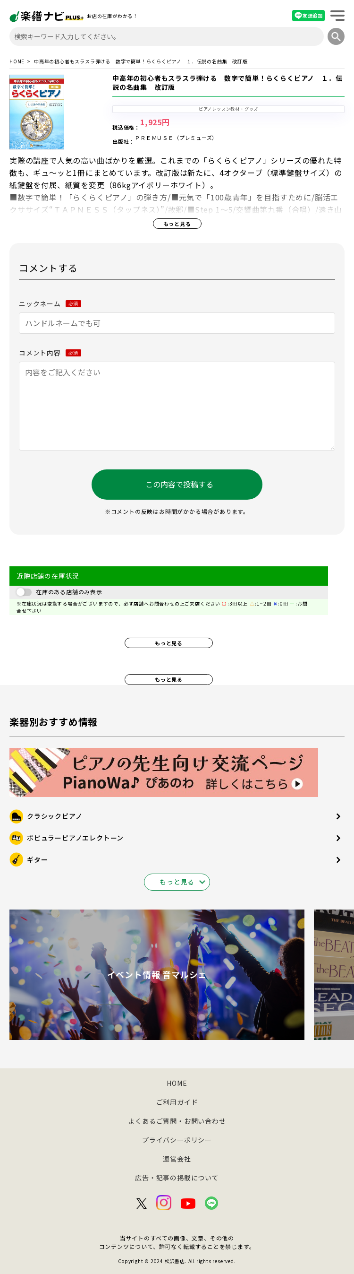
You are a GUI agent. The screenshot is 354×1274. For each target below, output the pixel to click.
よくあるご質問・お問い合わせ (177, 1121)
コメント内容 (50, 352)
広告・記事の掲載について (177, 1177)
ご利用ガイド (177, 1102)
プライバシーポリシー (177, 1139)
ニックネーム (50, 303)
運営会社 (177, 1158)
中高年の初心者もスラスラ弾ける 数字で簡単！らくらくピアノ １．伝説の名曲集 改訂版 (227, 83)
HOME (17, 61)
